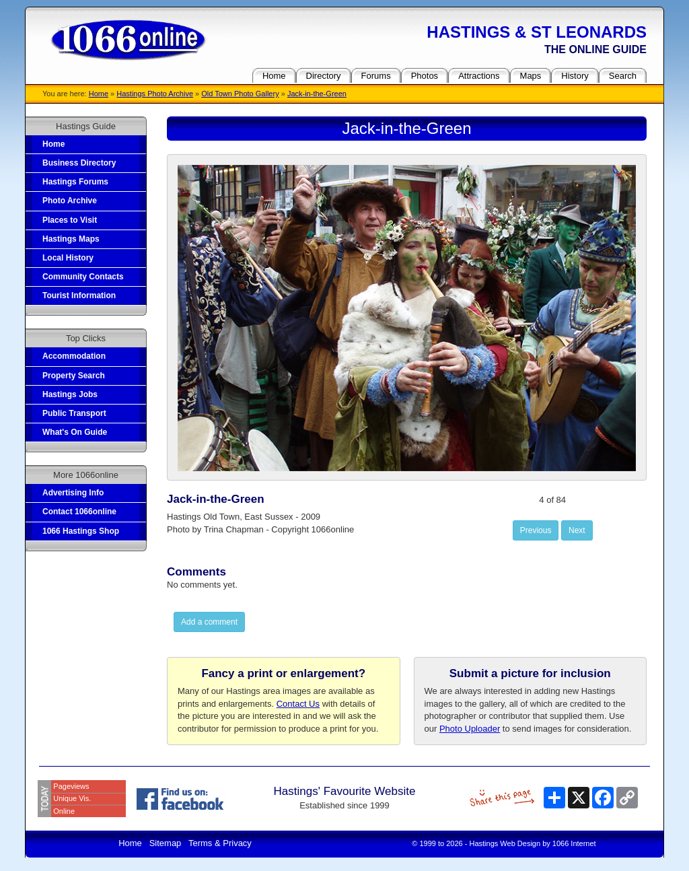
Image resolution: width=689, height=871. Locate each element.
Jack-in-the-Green (317, 94)
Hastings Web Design (505, 843)
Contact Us (298, 704)
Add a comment (209, 622)
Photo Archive (69, 200)
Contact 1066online (79, 511)
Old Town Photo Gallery (240, 94)
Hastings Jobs (70, 394)
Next (577, 530)
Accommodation (74, 356)
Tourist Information (79, 295)
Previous (536, 530)
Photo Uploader (469, 729)
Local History (68, 258)
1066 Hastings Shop (80, 531)
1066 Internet (574, 843)
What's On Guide (74, 432)
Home (98, 94)
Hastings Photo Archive (154, 94)
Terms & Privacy (220, 843)
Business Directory (79, 163)
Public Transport (74, 413)
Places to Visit (69, 220)
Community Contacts (83, 276)
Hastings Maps (71, 239)
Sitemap (165, 843)
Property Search (73, 375)
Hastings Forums (75, 181)
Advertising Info (73, 492)
